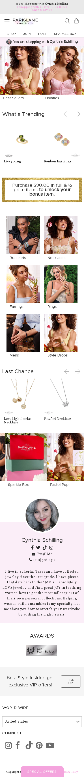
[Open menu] (7, 20)
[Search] (67, 21)
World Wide (15, 708)
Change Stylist (42, 10)
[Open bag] (76, 21)
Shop (11, 34)
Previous (67, 114)
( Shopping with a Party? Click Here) (42, 7)
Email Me (42, 554)
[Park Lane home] (21, 20)
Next (78, 114)
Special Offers (41, 772)
